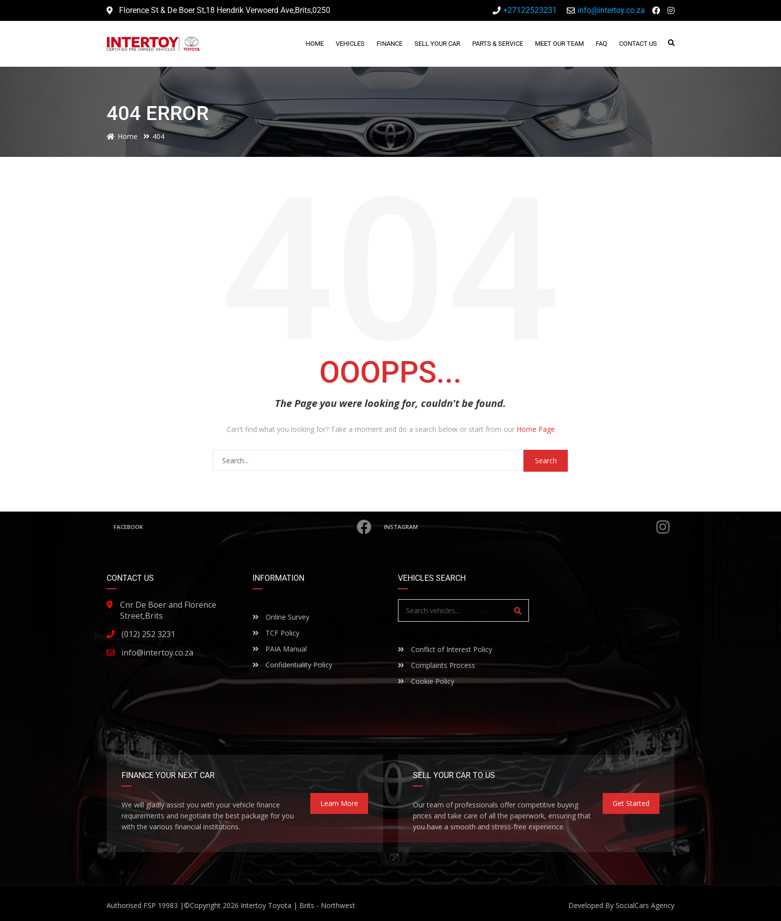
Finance (389, 43)
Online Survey (281, 617)
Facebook (244, 527)
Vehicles (350, 43)
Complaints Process (436, 665)
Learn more (339, 803)
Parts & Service (497, 43)
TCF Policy (276, 633)
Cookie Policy (426, 681)
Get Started (631, 803)
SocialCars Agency (645, 905)
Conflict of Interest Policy (445, 649)
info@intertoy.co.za (157, 652)
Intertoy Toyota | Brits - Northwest (298, 905)
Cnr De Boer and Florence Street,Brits (168, 610)
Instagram (527, 527)
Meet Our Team (559, 43)
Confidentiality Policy (292, 664)
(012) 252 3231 (148, 634)
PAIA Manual (280, 649)
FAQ (601, 43)
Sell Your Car (437, 43)
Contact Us (638, 43)
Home (315, 43)
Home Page (536, 429)
